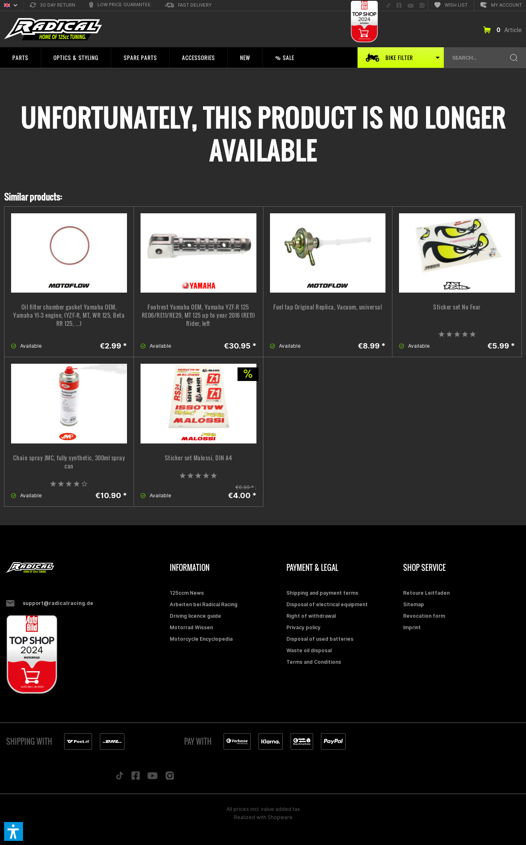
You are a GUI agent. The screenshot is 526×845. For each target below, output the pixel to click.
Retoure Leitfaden (426, 593)
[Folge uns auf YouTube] (410, 5)
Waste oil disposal (309, 650)
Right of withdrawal (311, 616)
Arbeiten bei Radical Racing (204, 604)
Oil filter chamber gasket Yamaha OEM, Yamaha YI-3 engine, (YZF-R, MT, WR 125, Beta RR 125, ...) (69, 315)
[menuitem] (52, 5)
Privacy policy (303, 627)
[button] (13, 831)
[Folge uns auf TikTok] (388, 5)
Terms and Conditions (313, 662)
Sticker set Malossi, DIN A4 (198, 458)
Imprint (412, 627)
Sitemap (413, 604)
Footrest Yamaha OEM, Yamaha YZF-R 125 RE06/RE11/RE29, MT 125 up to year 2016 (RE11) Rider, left (198, 315)
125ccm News (187, 593)
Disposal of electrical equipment (327, 604)
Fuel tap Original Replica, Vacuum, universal (327, 307)
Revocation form (424, 616)
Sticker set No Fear (457, 307)
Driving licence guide (195, 616)
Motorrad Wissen (191, 627)
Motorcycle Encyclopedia (201, 639)
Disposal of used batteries (319, 639)
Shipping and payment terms (322, 593)
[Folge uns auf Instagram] (422, 5)
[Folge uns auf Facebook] (399, 5)
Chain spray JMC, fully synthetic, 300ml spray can (69, 462)
